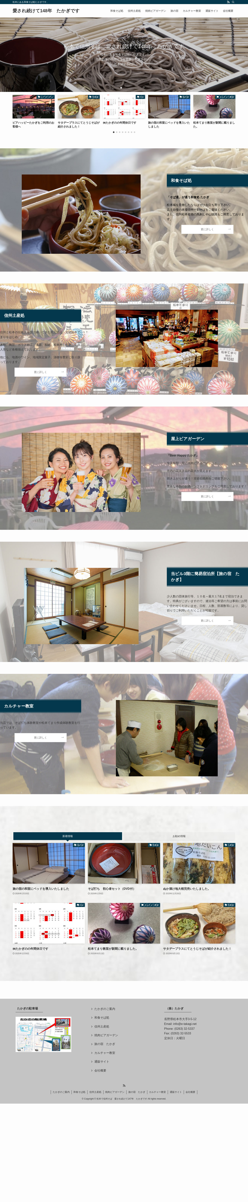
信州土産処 (101, 1026)
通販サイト (101, 1061)
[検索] (233, 2)
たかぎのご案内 (104, 1008)
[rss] (228, 2)
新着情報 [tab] (67, 836)
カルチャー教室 (104, 1052)
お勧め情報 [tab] (179, 836)
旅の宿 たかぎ (104, 1044)
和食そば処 (101, 1017)
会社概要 (100, 1070)
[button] (121, 88)
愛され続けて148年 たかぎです (46, 11)
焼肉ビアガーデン (106, 1035)
